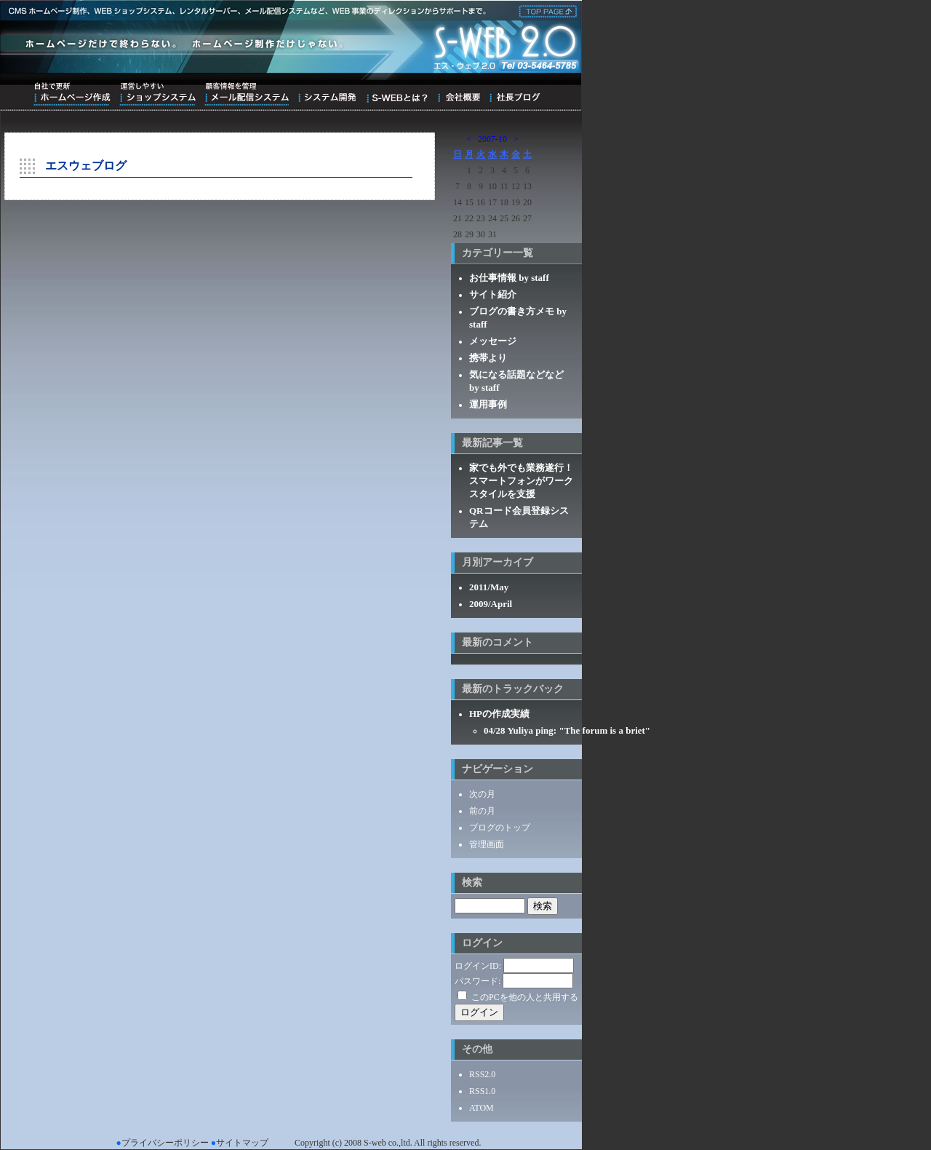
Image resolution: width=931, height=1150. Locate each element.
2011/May (488, 587)
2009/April (490, 603)
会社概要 (458, 94)
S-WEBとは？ (396, 94)
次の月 (482, 794)
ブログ (514, 94)
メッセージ (492, 341)
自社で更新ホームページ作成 (72, 94)
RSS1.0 (482, 1091)
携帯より (488, 357)
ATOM (481, 1108)
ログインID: (478, 966)
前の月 (482, 811)
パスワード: (477, 981)
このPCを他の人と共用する (524, 997)
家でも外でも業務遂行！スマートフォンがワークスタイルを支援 (521, 480)
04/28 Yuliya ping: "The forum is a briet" (567, 730)
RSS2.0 (482, 1074)
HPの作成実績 (499, 713)
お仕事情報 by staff (509, 277)
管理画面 (486, 844)
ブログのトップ (499, 827)
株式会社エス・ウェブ (545, 10)
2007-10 (492, 139)
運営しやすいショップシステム (157, 94)
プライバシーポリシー (165, 1143)
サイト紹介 (492, 294)
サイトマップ (242, 1143)
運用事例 (488, 404)
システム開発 (327, 94)
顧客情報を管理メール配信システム (246, 94)
